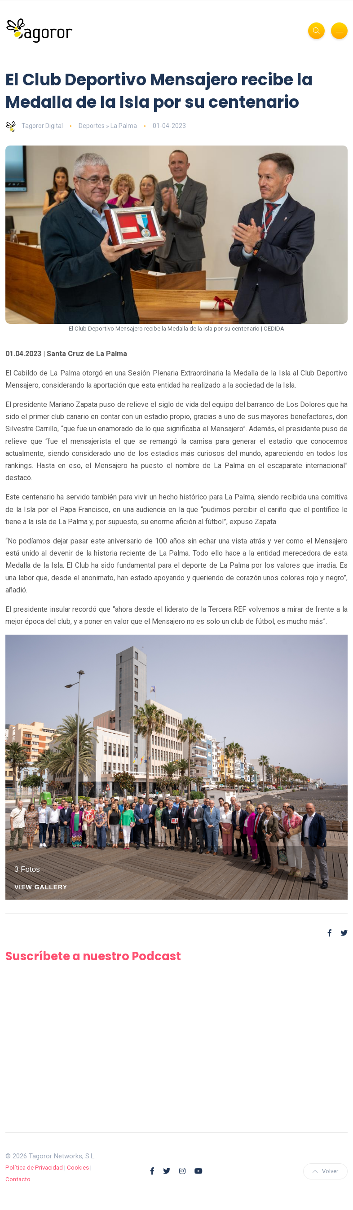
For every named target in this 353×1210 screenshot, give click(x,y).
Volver (325, 1171)
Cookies (78, 1167)
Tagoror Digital (34, 125)
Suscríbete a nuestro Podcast (93, 956)
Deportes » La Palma (108, 125)
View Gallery (40, 887)
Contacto (18, 1179)
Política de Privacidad (34, 1167)
